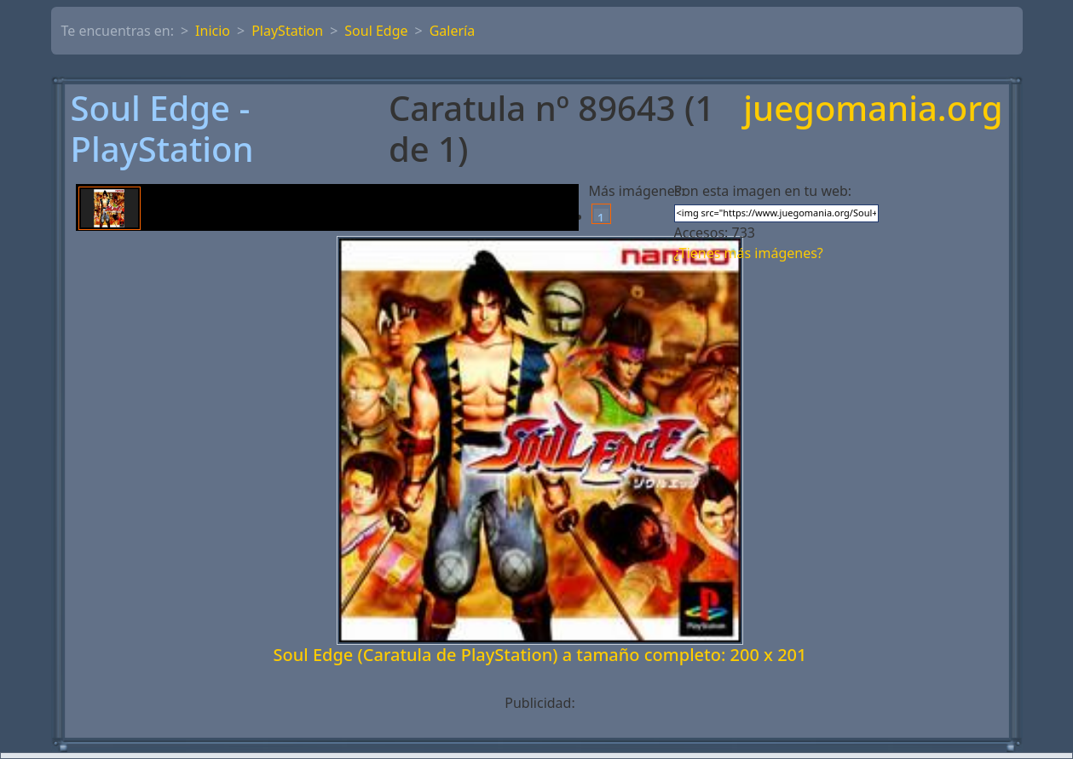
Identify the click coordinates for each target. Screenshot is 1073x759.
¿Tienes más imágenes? (748, 253)
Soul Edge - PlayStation (162, 129)
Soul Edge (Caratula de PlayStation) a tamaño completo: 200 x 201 (540, 654)
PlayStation (287, 30)
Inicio (212, 30)
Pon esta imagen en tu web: (763, 190)
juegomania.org (872, 109)
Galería (453, 30)
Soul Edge (375, 30)
